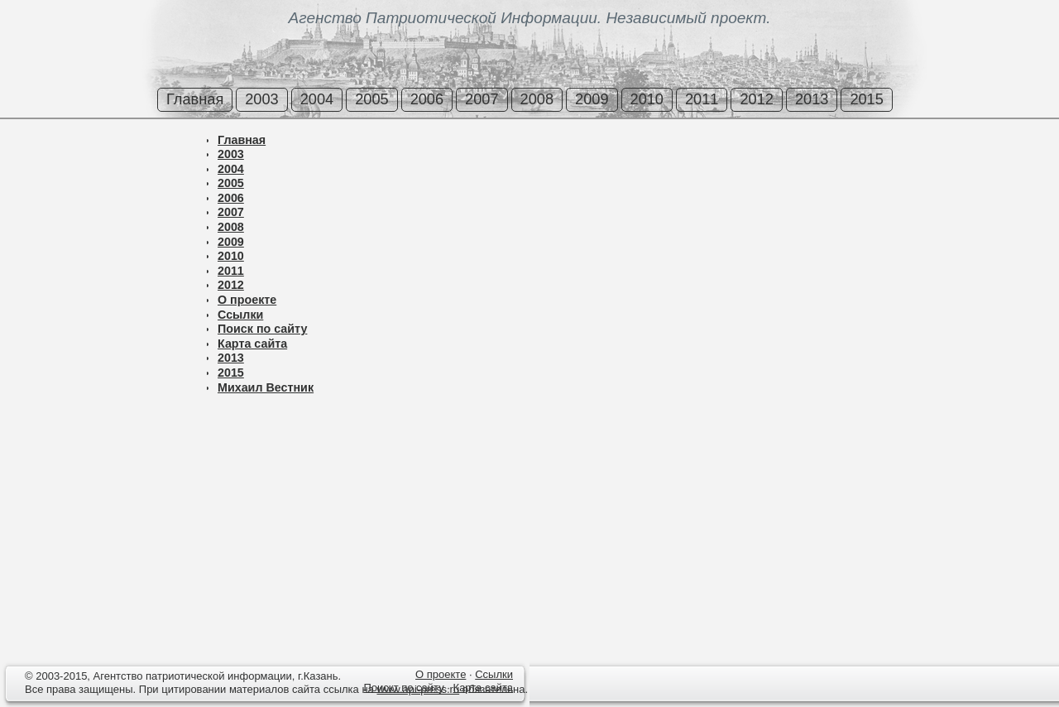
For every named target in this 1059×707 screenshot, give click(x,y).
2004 (316, 99)
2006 (426, 99)
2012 (756, 99)
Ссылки (240, 314)
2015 (866, 99)
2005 (371, 99)
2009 (591, 99)
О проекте (247, 299)
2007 (481, 99)
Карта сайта (252, 343)
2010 (647, 99)
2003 (261, 99)
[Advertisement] (99, 189)
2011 (701, 99)
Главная (194, 99)
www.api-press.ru (417, 689)
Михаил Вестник (266, 387)
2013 (811, 99)
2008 (536, 99)
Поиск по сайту (262, 328)
